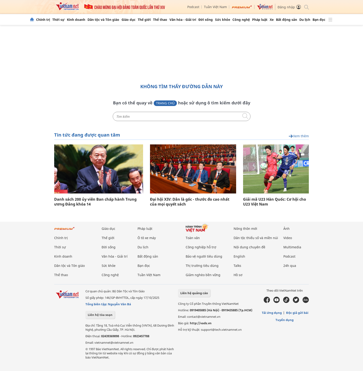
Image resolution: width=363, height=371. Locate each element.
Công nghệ (241, 19)
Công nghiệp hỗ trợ (201, 247)
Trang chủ (165, 103)
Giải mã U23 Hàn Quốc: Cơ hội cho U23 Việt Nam (274, 202)
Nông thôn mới (245, 228)
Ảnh (286, 228)
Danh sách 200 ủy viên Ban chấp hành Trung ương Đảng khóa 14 (95, 202)
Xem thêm (298, 136)
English (239, 256)
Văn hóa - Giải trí (182, 19)
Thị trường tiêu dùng (202, 265)
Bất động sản (286, 19)
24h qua (289, 265)
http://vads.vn (201, 323)
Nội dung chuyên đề (249, 247)
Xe (272, 19)
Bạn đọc (319, 19)
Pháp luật (259, 19)
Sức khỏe (222, 19)
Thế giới (144, 19)
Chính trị (43, 19)
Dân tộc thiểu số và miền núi (256, 238)
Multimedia (292, 247)
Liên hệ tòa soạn (100, 315)
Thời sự (58, 19)
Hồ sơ (238, 275)
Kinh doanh (76, 19)
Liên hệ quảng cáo (194, 293)
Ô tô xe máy (147, 238)
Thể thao (160, 19)
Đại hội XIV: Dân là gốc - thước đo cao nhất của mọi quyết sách (189, 202)
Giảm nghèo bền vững (203, 275)
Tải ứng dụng (272, 313)
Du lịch (304, 19)
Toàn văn (193, 238)
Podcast (193, 7)
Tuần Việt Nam (215, 7)
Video (287, 238)
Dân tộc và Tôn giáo (103, 19)
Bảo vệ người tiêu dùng (204, 256)
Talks (237, 265)
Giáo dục (128, 19)
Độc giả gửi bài (297, 313)
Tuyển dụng (284, 320)
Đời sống (205, 19)
